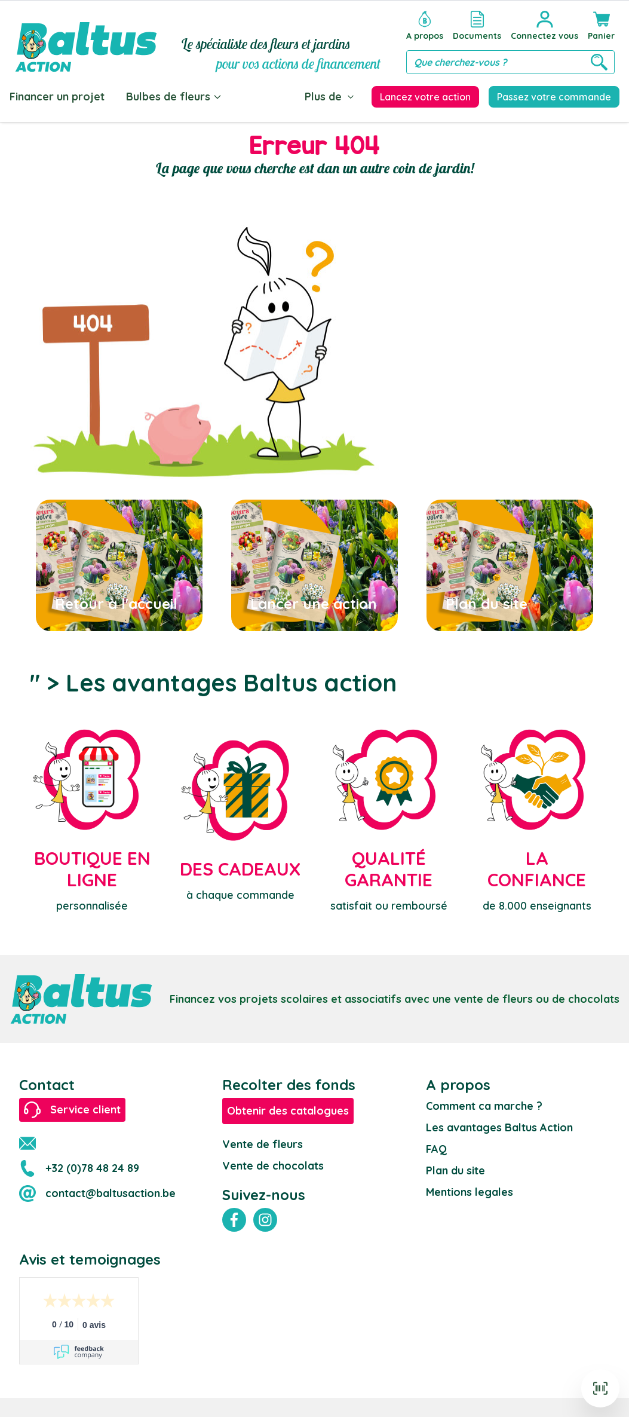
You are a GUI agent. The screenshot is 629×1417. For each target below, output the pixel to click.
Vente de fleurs (262, 1144)
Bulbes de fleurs (174, 96)
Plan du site (455, 1170)
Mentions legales (469, 1192)
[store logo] (86, 40)
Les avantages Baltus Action (499, 1127)
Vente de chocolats (273, 1166)
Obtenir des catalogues (288, 1111)
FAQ (436, 1149)
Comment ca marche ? (484, 1106)
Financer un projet (57, 96)
